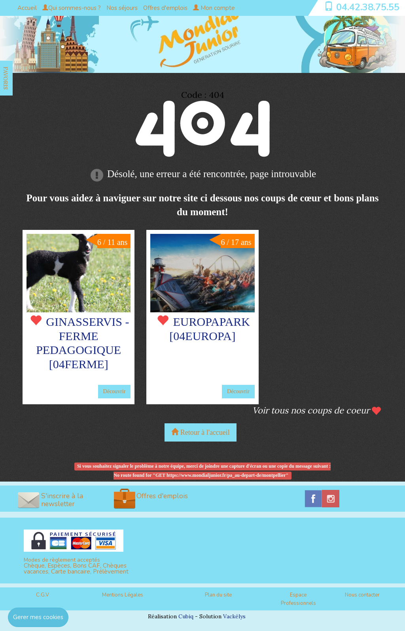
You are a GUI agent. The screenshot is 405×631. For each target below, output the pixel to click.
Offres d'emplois (165, 8)
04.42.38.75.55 (367, 7)
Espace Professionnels (298, 599)
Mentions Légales (122, 594)
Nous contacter (362, 594)
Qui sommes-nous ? (71, 8)
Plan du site (218, 594)
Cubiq (185, 616)
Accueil (27, 8)
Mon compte (214, 8)
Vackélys (234, 616)
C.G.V (42, 594)
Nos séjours (122, 8)
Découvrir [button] (114, 391)
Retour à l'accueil (200, 432)
